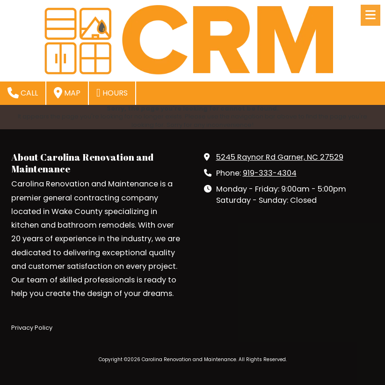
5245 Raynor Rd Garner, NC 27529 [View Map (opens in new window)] (279, 157)
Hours (112, 92)
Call (22, 92)
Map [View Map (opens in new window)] (67, 92)
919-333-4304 (270, 173)
